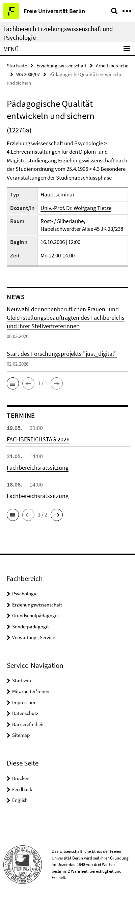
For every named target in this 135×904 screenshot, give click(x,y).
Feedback (22, 789)
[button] (13, 383)
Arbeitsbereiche (112, 65)
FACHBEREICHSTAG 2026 (38, 439)
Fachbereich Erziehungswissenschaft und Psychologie (58, 33)
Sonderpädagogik (31, 626)
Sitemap (21, 735)
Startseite (17, 65)
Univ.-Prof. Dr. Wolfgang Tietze (75, 208)
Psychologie (24, 593)
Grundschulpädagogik (35, 615)
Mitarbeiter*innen (30, 691)
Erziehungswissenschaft (61, 65)
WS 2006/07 (28, 74)
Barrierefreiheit (28, 724)
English (20, 800)
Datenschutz (25, 713)
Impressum (23, 702)
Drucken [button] (20, 778)
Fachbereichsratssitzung (38, 467)
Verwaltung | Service (33, 637)
